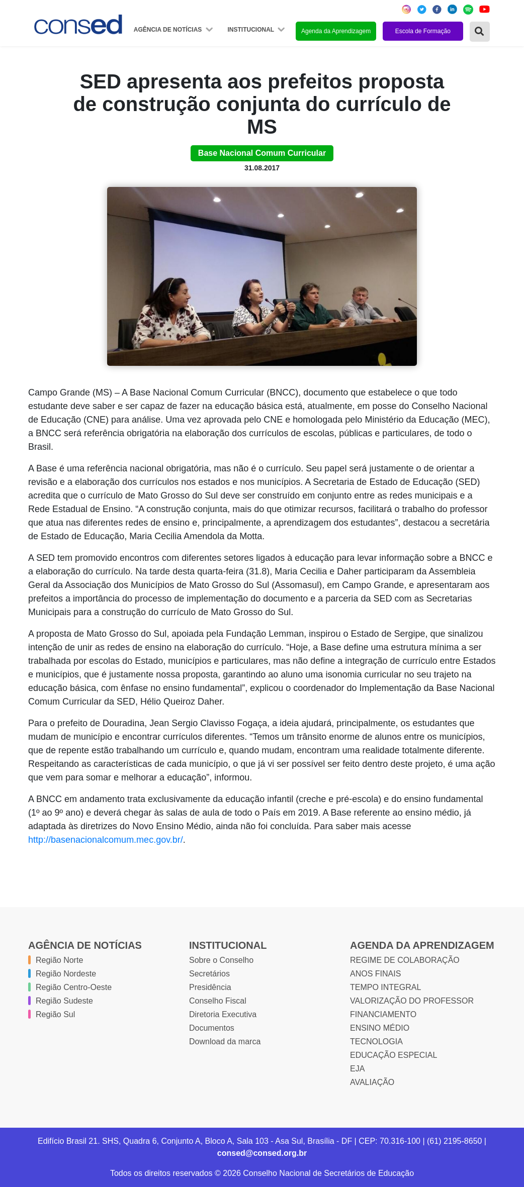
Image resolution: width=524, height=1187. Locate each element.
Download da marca (224, 1041)
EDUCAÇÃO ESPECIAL (393, 1055)
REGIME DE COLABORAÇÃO (405, 960)
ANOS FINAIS (375, 973)
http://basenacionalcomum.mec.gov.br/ (105, 840)
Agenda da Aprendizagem (336, 31)
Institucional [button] (251, 29)
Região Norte (59, 960)
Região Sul (55, 1014)
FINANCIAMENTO (383, 1014)
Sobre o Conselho (221, 960)
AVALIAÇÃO (372, 1082)
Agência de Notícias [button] (169, 29)
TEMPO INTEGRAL (385, 987)
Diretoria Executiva (222, 1014)
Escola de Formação (423, 31)
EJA (357, 1068)
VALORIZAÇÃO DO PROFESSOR (412, 1001)
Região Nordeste (66, 973)
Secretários (209, 973)
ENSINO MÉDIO (379, 1028)
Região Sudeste (64, 1001)
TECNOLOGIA (376, 1041)
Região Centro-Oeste (74, 987)
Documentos (211, 1028)
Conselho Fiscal (217, 1001)
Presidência (210, 987)
